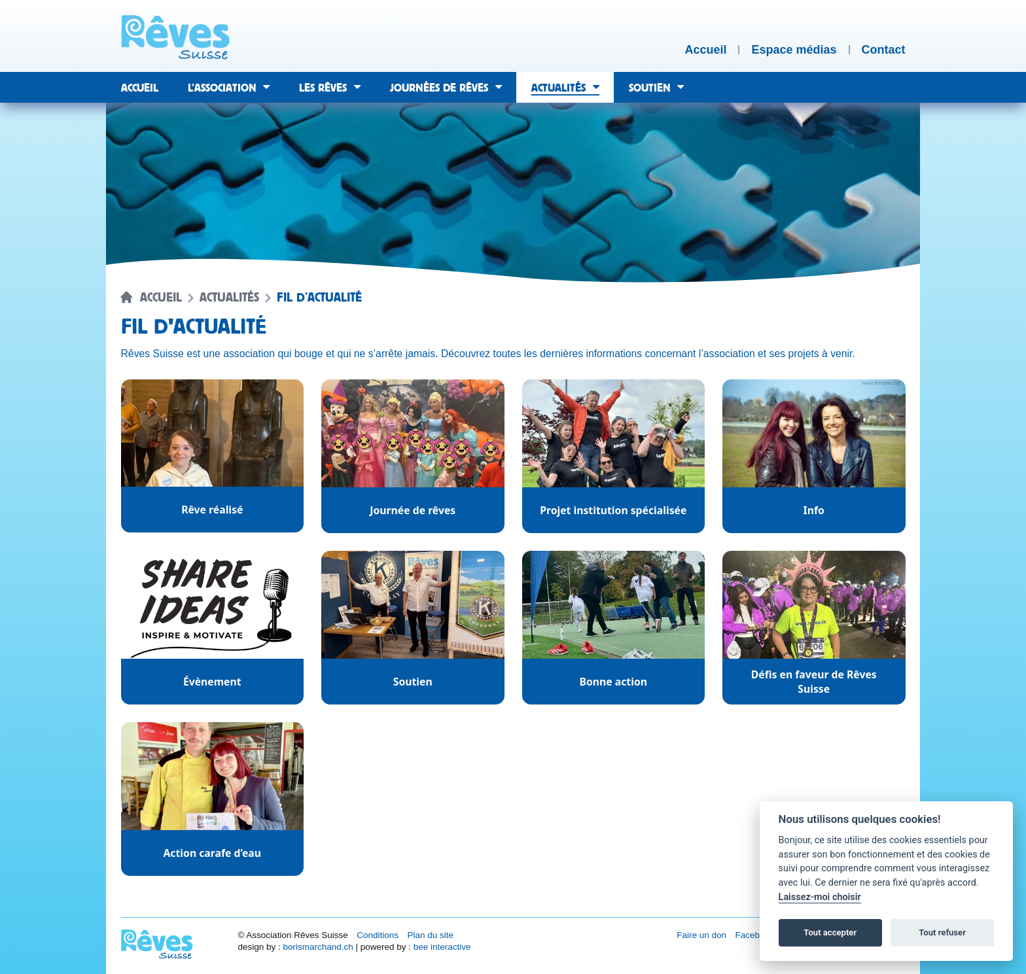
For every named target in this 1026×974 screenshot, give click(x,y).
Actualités (229, 297)
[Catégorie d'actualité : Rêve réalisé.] (212, 456)
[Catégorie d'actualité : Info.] (814, 456)
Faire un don (701, 935)
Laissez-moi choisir (820, 897)
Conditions (377, 935)
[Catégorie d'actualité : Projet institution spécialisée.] (613, 456)
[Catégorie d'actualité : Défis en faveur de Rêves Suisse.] (814, 627)
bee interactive (442, 947)
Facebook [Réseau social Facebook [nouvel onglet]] (754, 935)
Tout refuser (942, 932)
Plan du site (430, 935)
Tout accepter (830, 932)
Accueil (161, 297)
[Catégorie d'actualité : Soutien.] (412, 627)
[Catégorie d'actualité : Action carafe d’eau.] (212, 799)
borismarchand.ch (318, 947)
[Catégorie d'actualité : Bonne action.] (613, 627)
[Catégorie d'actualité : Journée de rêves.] (412, 456)
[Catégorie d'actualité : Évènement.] (212, 627)
